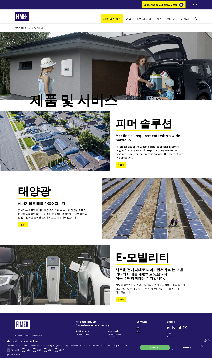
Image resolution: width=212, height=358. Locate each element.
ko (194, 4)
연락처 (185, 19)
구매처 (138, 331)
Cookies (170, 337)
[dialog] (106, 347)
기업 (129, 19)
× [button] (209, 340)
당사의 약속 (144, 19)
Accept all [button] (155, 347)
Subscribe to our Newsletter (160, 4)
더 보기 (121, 164)
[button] (67, 354)
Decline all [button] (187, 347)
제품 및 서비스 (112, 19)
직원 (159, 19)
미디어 (171, 19)
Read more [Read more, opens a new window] (122, 345)
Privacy (169, 333)
